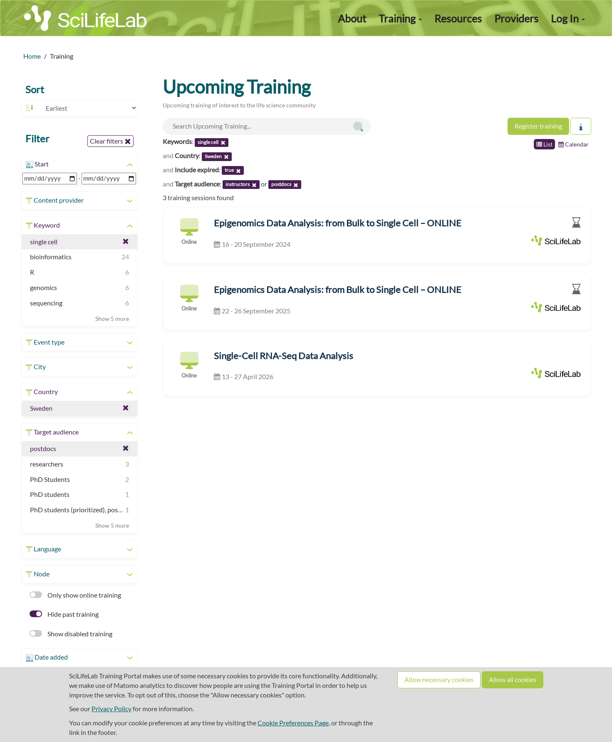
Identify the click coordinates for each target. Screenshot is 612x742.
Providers (516, 18)
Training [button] (400, 18)
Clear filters (110, 141)
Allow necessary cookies (438, 679)
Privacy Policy (111, 708)
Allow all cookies (512, 679)
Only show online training (75, 595)
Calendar (573, 144)
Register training (538, 126)
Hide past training (64, 614)
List (544, 144)
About (352, 18)
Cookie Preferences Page (293, 723)
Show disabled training (71, 634)
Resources (458, 18)
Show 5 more (112, 318)
